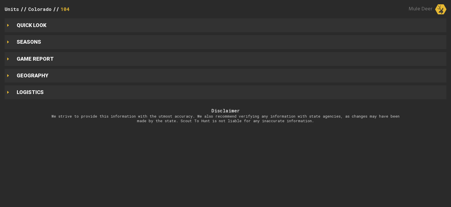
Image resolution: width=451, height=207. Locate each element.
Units (12, 9)
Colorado (39, 9)
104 (65, 9)
